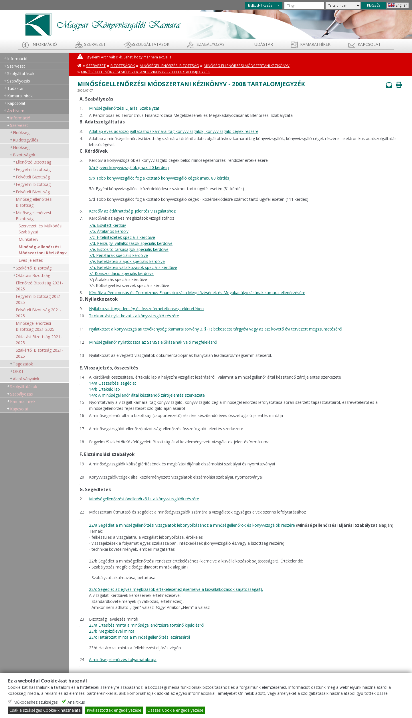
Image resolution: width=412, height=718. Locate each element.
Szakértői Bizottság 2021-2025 (39, 353)
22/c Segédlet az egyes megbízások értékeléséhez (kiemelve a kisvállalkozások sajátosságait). (176, 589)
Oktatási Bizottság (33, 275)
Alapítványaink (26, 378)
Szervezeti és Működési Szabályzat (40, 229)
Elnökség (21, 132)
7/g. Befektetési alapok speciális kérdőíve (127, 261)
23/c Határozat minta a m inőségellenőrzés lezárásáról (139, 637)
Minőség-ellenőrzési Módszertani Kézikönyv (43, 249)
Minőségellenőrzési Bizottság (33, 215)
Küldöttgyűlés (25, 140)
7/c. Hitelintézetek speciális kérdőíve (122, 237)
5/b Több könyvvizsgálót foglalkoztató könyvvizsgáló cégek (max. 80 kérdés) (160, 178)
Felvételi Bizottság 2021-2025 (39, 312)
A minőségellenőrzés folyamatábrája (123, 659)
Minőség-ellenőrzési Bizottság (34, 202)
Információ (44, 44)
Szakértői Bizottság (34, 268)
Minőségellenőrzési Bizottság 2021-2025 (35, 326)
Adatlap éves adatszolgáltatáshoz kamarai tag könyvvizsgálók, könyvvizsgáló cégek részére (173, 131)
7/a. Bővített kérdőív (107, 225)
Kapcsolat (369, 44)
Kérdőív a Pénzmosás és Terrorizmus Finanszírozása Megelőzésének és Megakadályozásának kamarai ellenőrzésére (197, 292)
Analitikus (76, 702)
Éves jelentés (31, 260)
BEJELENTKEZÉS (260, 5)
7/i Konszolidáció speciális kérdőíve (121, 273)
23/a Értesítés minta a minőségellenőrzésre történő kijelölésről (146, 625)
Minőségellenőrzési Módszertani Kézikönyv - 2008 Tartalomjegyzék (145, 72)
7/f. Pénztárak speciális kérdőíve (118, 255)
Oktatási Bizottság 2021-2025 (39, 339)
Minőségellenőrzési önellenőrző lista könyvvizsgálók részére (144, 498)
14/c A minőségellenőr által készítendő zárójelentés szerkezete (147, 395)
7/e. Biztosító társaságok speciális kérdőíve (129, 249)
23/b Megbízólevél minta (111, 631)
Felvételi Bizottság (33, 177)
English (401, 5)
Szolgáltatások (151, 44)
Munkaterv (28, 239)
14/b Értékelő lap (104, 389)
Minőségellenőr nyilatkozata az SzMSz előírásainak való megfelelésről (153, 342)
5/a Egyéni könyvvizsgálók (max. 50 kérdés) (129, 167)
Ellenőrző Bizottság (33, 162)
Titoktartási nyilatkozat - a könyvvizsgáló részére (134, 315)
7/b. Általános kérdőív (108, 231)
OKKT (18, 371)
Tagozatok (23, 364)
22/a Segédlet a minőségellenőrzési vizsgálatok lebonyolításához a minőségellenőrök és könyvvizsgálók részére (192, 525)
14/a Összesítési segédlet (112, 383)
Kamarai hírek (315, 44)
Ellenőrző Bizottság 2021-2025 (39, 286)
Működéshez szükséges (35, 702)
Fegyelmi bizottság (33, 169)
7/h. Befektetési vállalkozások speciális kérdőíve (133, 267)
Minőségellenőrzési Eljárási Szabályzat (124, 108)
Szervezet (95, 44)
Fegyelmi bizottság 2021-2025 (39, 299)
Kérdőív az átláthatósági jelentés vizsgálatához (132, 211)
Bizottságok (24, 155)
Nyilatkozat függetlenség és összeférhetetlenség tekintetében (146, 308)
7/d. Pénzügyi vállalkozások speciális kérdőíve (131, 243)
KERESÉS (373, 5)
